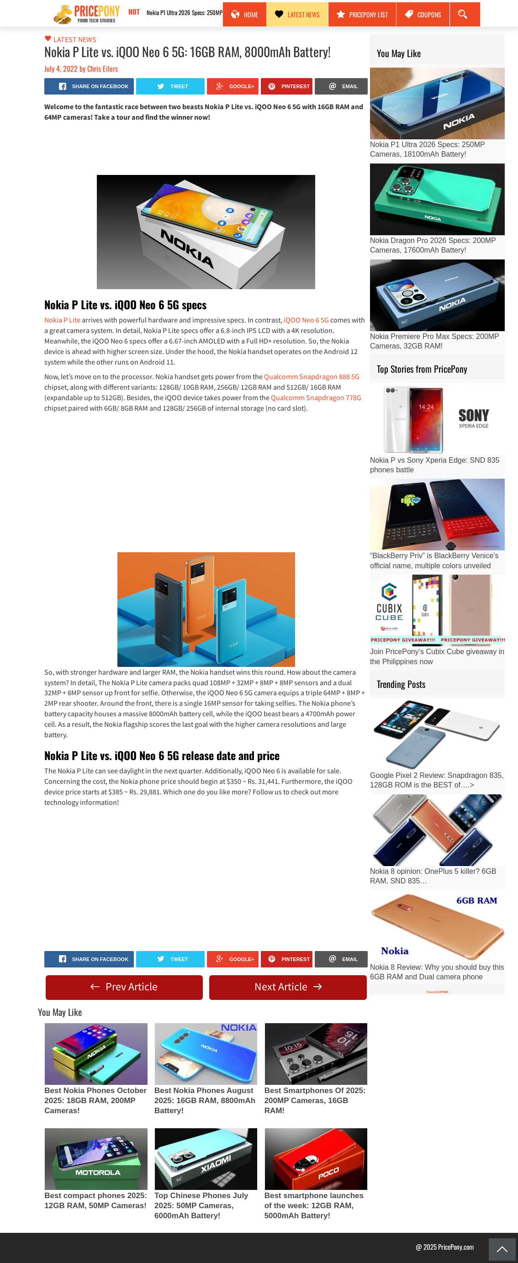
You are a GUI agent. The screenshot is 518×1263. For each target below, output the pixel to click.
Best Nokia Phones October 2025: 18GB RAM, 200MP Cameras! (95, 1100)
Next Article (288, 986)
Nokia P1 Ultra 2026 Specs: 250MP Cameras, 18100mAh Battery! (208, 12)
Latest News (297, 14)
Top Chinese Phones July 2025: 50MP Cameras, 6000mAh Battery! (201, 1205)
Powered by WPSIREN (437, 992)
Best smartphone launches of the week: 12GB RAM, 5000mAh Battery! (314, 1205)
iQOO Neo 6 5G (306, 319)
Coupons (423, 14)
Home (244, 14)
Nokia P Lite (62, 319)
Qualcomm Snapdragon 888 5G (311, 376)
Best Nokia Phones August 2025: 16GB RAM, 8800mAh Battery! (204, 1100)
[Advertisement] (206, 147)
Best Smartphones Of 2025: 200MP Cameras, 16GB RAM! (315, 1100)
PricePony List (362, 14)
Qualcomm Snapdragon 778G (316, 397)
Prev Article (124, 986)
